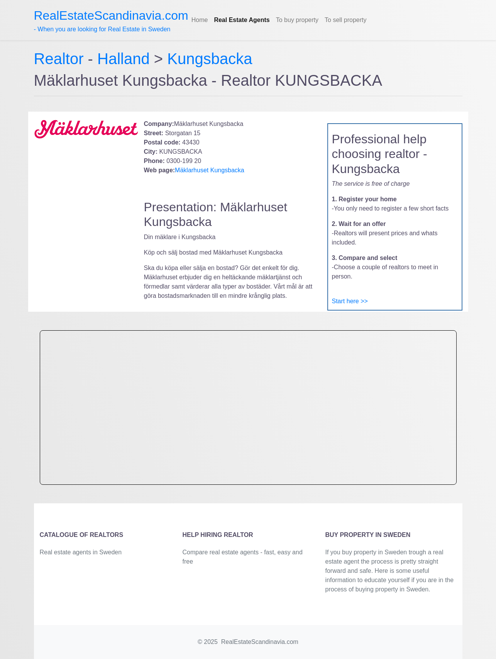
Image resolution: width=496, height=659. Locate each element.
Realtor (61, 58)
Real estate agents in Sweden (81, 552)
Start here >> (350, 301)
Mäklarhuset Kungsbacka (209, 170)
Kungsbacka (209, 58)
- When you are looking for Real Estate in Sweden (111, 20)
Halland (123, 58)
